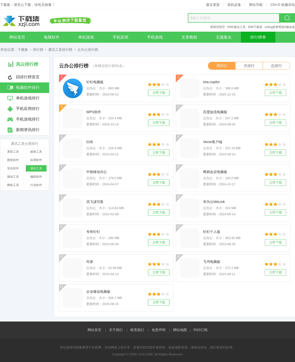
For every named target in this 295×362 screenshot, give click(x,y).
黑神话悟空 (217, 27)
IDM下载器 (255, 27)
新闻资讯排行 (28, 130)
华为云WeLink (214, 202)
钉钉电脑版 (94, 82)
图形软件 (13, 160)
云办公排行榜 (87, 50)
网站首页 (94, 330)
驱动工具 (13, 176)
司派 (89, 262)
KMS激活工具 (236, 27)
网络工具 (13, 185)
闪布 (89, 142)
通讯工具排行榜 (60, 50)
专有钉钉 (93, 232)
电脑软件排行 (28, 87)
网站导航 (256, 5)
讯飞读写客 (94, 202)
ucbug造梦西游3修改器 (280, 27)
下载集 (23, 50)
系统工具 (13, 151)
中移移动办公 (96, 172)
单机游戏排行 (28, 98)
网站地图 (180, 330)
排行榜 (38, 50)
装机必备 (234, 5)
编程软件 (36, 176)
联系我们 (137, 330)
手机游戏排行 (28, 119)
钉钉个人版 (211, 232)
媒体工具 (36, 151)
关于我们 (116, 330)
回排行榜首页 (28, 77)
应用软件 (36, 160)
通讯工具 (36, 168)
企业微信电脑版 (98, 292)
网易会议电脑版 (215, 172)
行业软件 (36, 185)
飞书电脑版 (211, 262)
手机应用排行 (28, 109)
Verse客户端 (212, 142)
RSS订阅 (200, 330)
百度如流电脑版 (215, 112)
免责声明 (158, 330)
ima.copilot (211, 82)
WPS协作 (93, 112)
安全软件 (13, 168)
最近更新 (213, 5)
